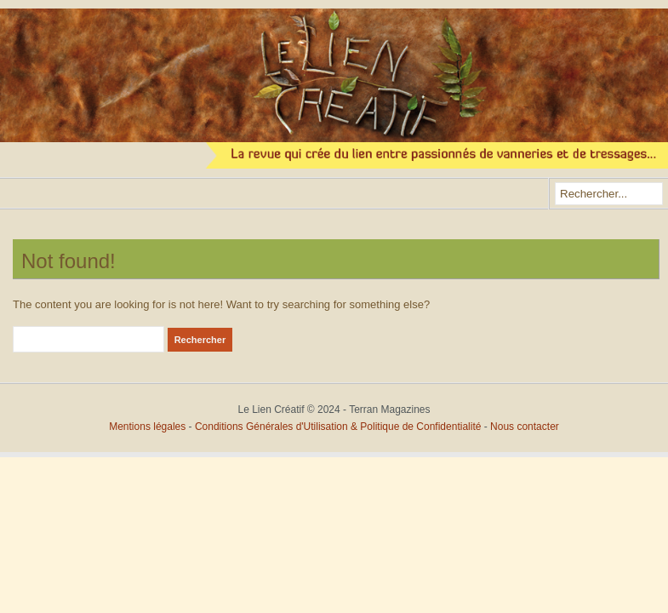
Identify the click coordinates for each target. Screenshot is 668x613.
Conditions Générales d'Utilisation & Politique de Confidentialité (339, 427)
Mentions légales (147, 427)
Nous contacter (524, 427)
